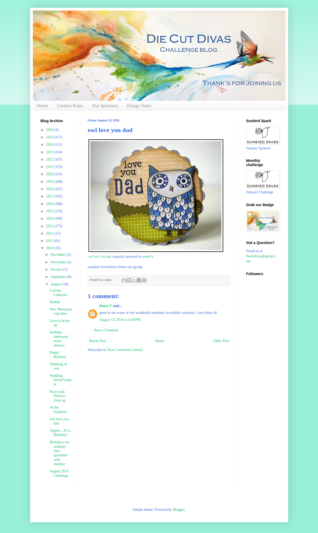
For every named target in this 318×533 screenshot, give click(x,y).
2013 (50, 226)
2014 (50, 218)
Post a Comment (106, 330)
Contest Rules (70, 106)
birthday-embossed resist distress (59, 338)
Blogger (178, 510)
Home (42, 106)
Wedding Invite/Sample (60, 380)
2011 (50, 241)
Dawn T (106, 306)
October (57, 269)
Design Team (139, 106)
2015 (50, 211)
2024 (50, 144)
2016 (50, 204)
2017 (50, 196)
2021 (50, 167)
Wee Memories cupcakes (61, 311)
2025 (50, 137)
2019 (50, 182)
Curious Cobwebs (58, 292)
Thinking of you (58, 366)
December (59, 255)
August (56, 284)
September (59, 277)
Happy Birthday (58, 354)
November (59, 262)
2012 (50, 233)
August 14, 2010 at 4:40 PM (120, 320)
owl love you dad (100, 256)
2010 (50, 248)
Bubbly (55, 302)
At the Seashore (58, 409)
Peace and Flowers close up (57, 396)
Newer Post (97, 341)
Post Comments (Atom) (125, 350)
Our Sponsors (105, 106)
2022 (50, 159)
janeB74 (147, 256)
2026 (50, 130)
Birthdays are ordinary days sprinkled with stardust (59, 453)
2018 (50, 189)
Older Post (221, 341)
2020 (50, 174)
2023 (50, 152)
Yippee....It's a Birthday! (60, 433)
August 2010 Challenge (59, 473)
